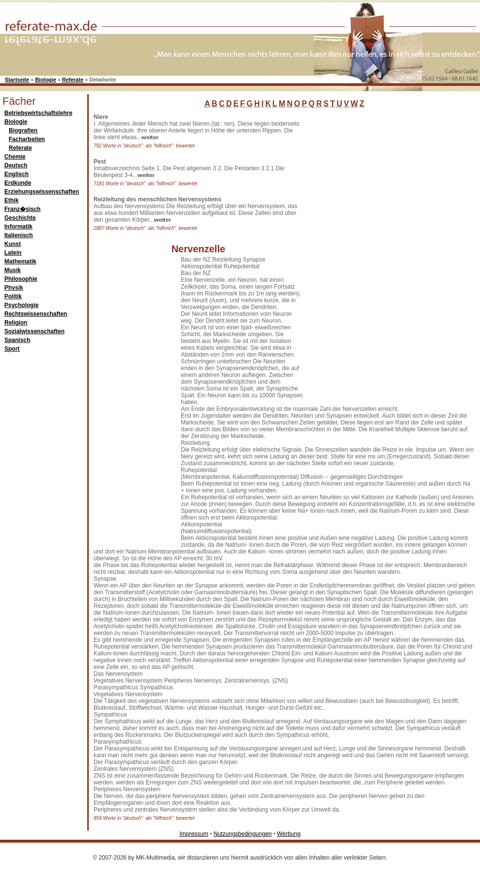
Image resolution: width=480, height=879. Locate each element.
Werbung (288, 833)
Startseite (17, 79)
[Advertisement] (344, 259)
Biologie (45, 79)
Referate (72, 79)
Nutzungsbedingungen (242, 833)
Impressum (193, 833)
